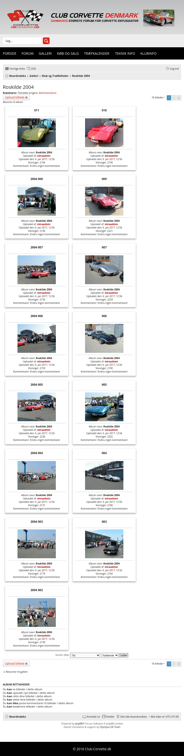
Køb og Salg (68, 53)
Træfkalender (96, 53)
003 (104, 522)
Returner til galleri (17, 671)
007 (104, 247)
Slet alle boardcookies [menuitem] (133, 716)
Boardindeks (17, 716)
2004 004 (36, 453)
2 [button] (173, 97)
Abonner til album (13, 102)
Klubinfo (148, 53)
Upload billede (14, 97)
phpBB (78, 723)
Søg (46, 40)
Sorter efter (77, 655)
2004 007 (36, 247)
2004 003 (36, 522)
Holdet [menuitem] (110, 716)
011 (36, 110)
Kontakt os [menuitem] (93, 716)
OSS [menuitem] (33, 68)
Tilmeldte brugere (28, 93)
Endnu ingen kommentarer (45, 166)
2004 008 (36, 179)
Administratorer (48, 93)
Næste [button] (179, 97)
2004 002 (36, 590)
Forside (9, 53)
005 (104, 385)
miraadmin (43, 155)
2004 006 (36, 316)
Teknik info (125, 53)
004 (104, 453)
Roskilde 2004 (18, 87)
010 (104, 110)
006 (104, 316)
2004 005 (36, 385)
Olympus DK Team (110, 727)
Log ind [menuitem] (174, 68)
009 (104, 179)
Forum (28, 53)
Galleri (45, 53)
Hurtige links (17, 68)
